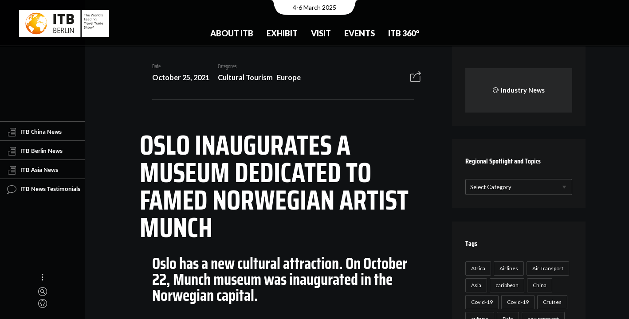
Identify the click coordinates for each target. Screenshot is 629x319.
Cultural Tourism (242, 77)
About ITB (231, 33)
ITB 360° (403, 33)
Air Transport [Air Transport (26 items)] (546, 268)
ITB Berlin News (35, 151)
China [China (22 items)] (538, 285)
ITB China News (34, 132)
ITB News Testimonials (43, 189)
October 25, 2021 (177, 77)
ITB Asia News (32, 170)
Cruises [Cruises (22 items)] (551, 302)
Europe (286, 77)
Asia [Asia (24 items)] (475, 285)
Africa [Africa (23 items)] (477, 268)
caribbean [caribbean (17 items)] (505, 285)
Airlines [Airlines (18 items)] (507, 268)
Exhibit (282, 33)
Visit (321, 33)
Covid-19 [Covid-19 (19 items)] (516, 302)
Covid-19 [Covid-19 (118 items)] (480, 302)
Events (359, 33)
